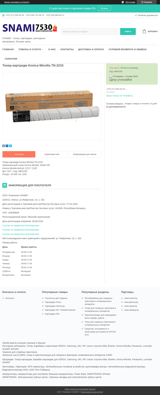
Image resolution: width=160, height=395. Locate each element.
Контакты (67, 49)
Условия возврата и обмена (128, 49)
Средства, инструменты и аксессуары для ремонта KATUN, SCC (100, 332)
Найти (128, 31)
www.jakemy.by (131, 302)
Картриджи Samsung (55, 306)
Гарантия (11, 59)
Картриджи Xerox (53, 302)
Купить (104, 8)
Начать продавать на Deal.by (16, 2)
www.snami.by (130, 298)
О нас (52, 49)
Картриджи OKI (52, 314)
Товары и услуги (29, 49)
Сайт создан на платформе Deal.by (80, 389)
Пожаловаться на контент (92, 392)
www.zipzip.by (130, 306)
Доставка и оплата (91, 49)
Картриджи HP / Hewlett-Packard (60, 310)
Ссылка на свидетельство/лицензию (20, 225)
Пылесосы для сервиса (56, 298)
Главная (8, 49)
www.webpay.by (131, 310)
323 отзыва (130, 2)
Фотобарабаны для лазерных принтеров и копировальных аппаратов (98, 301)
